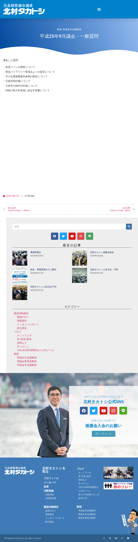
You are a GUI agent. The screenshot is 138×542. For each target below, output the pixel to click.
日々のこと (23, 346)
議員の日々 (23, 317)
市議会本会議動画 (72, 29)
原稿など (22, 342)
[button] (99, 9)
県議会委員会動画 (27, 361)
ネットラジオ (24, 335)
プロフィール (51, 478)
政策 (46, 486)
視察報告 (22, 320)
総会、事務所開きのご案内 (43, 269)
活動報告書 (50, 498)
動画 (59, 29)
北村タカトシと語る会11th (43, 286)
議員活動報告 (21, 313)
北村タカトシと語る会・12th (104, 269)
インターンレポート (28, 324)
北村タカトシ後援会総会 (102, 252)
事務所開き (35, 252)
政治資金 (22, 328)
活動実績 (49, 490)
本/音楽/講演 (24, 339)
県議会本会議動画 (27, 357)
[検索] (129, 227)
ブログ (17, 331)
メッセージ (50, 482)
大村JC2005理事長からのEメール (35, 350)
